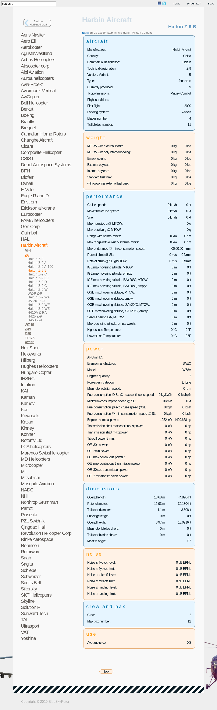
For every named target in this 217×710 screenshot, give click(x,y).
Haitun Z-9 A (37, 263)
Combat (147, 32)
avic (119, 32)
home (176, 3)
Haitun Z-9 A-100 (40, 266)
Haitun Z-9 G (37, 286)
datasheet (194, 3)
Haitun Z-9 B (37, 270)
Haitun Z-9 (35, 259)
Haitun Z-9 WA (39, 297)
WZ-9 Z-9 (35, 293)
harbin (127, 32)
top (106, 671)
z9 (95, 32)
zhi (91, 32)
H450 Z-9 (35, 320)
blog (211, 3)
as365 (102, 32)
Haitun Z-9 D (37, 282)
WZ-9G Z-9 (36, 301)
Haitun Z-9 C (37, 274)
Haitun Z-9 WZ (39, 309)
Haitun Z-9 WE (39, 305)
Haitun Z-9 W (37, 289)
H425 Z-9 (35, 316)
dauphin (111, 32)
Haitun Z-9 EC (38, 278)
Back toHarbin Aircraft (38, 23)
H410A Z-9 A (37, 312)
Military (136, 32)
